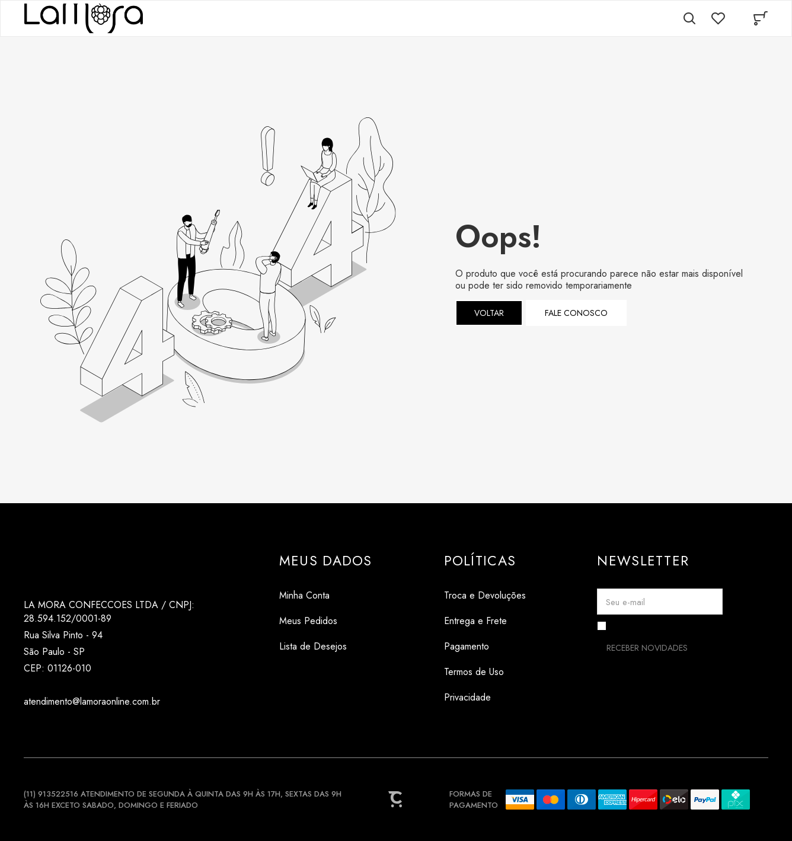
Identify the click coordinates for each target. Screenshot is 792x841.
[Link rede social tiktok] (54, 729)
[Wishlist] (718, 18)
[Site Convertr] (396, 799)
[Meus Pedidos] (325, 621)
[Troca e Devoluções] (485, 595)
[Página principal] (83, 18)
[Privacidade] (485, 697)
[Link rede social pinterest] (78, 729)
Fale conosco (576, 313)
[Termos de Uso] (485, 672)
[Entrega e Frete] (485, 621)
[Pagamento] (485, 646)
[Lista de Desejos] (325, 646)
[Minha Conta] (325, 595)
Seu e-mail (625, 602)
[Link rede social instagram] (31, 729)
